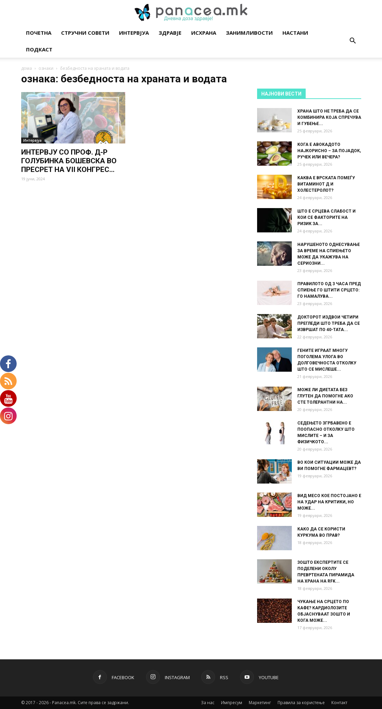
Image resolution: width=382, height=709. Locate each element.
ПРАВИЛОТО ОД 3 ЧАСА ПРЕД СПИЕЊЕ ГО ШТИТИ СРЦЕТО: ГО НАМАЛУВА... (329, 290)
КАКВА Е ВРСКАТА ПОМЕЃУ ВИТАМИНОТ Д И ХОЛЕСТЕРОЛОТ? (326, 184)
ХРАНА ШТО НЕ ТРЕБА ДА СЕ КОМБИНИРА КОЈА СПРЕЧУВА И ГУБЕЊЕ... (329, 117)
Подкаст (39, 49)
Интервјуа (134, 32)
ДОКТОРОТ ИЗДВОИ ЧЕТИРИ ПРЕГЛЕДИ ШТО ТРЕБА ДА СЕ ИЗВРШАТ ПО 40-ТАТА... (328, 323)
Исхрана (203, 32)
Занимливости (249, 32)
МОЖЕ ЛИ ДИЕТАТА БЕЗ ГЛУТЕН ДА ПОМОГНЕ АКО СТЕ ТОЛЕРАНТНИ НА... (325, 396)
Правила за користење (301, 703)
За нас (207, 703)
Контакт (339, 703)
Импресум (231, 703)
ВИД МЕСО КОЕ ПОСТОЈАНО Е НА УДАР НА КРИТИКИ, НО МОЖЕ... (329, 502)
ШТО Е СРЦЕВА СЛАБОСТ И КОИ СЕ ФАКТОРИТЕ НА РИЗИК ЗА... (326, 217)
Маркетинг (260, 703)
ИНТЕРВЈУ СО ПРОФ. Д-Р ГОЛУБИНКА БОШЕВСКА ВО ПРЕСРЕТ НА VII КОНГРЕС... (69, 161)
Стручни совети (85, 32)
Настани (295, 32)
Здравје (170, 32)
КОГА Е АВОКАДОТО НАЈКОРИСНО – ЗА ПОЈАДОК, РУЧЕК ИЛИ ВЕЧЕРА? (329, 150)
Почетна (38, 32)
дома (26, 68)
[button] (353, 41)
